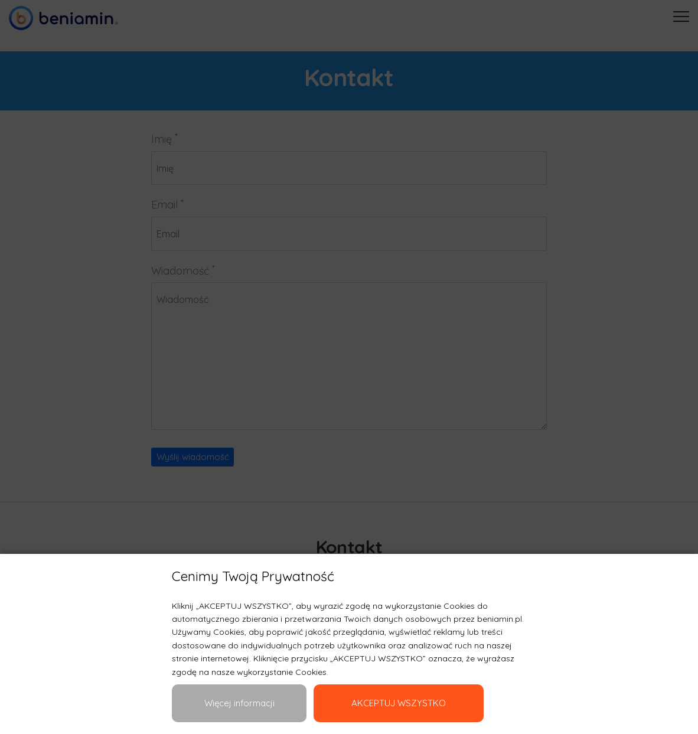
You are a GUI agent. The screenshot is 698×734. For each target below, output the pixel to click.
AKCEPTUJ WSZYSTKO (398, 703)
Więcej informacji (239, 703)
